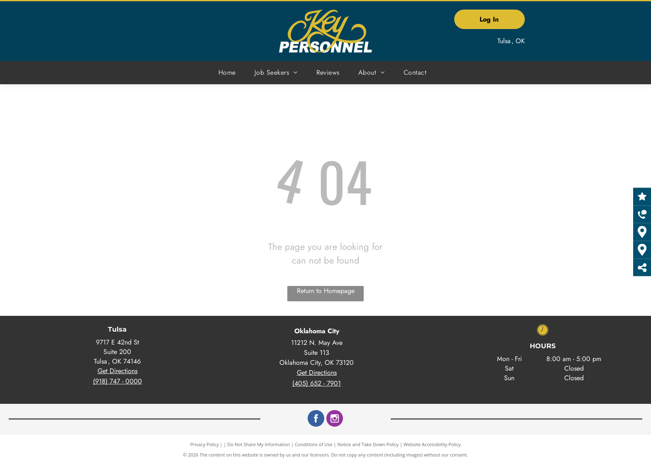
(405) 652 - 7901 (316, 383)
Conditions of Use (314, 444)
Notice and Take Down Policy (368, 444)
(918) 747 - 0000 (117, 381)
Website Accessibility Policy (432, 444)
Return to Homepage (326, 290)
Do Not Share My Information (259, 444)
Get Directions (117, 371)
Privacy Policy (204, 444)
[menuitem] (230, 73)
